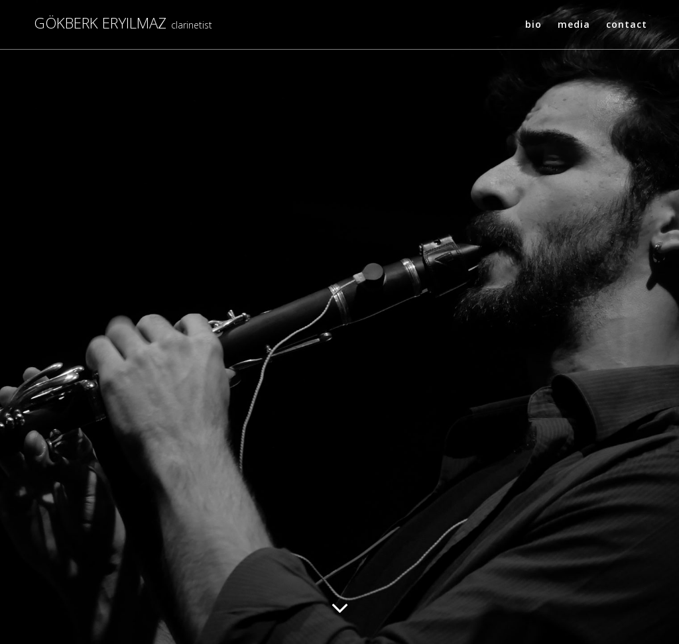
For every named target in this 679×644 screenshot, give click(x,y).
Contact (626, 24)
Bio (533, 24)
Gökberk (100, 24)
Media (574, 24)
